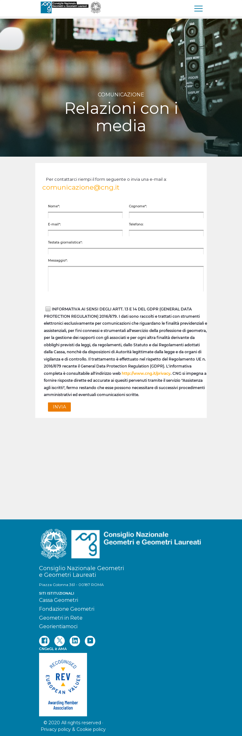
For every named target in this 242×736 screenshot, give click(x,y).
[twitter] (59, 641)
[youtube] (90, 641)
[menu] (199, 8)
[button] (59, 407)
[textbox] (85, 215)
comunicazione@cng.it (80, 187)
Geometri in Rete (61, 618)
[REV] (121, 681)
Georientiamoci (58, 626)
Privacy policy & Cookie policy (73, 729)
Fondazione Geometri (66, 609)
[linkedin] (75, 641)
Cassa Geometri (58, 600)
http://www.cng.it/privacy (146, 373)
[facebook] (44, 641)
